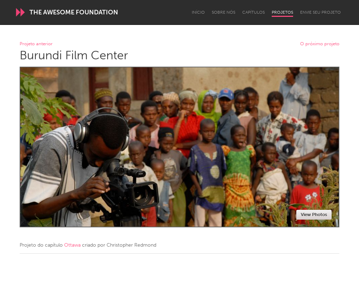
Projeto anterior (36, 44)
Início (198, 12)
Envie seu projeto (320, 12)
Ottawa (72, 245)
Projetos (282, 12)
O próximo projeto (319, 44)
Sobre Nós (223, 12)
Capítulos (253, 12)
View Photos (314, 214)
